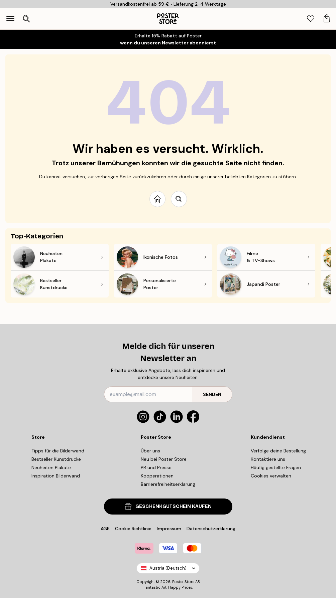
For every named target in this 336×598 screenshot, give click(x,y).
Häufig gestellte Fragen (276, 467)
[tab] (311, 18)
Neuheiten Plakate (51, 467)
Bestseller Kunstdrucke (56, 459)
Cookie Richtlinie (133, 529)
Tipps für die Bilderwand (57, 451)
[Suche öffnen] (26, 18)
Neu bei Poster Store (164, 459)
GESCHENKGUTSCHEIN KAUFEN (168, 506)
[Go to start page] (157, 199)
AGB (105, 529)
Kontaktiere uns (268, 459)
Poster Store (183, 581)
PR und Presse (156, 467)
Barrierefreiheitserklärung (168, 484)
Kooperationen (157, 476)
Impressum (169, 529)
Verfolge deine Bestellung (278, 451)
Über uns (150, 451)
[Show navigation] (10, 18)
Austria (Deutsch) (168, 568)
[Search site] (179, 199)
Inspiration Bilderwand (55, 476)
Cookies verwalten (271, 476)
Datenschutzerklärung (211, 529)
